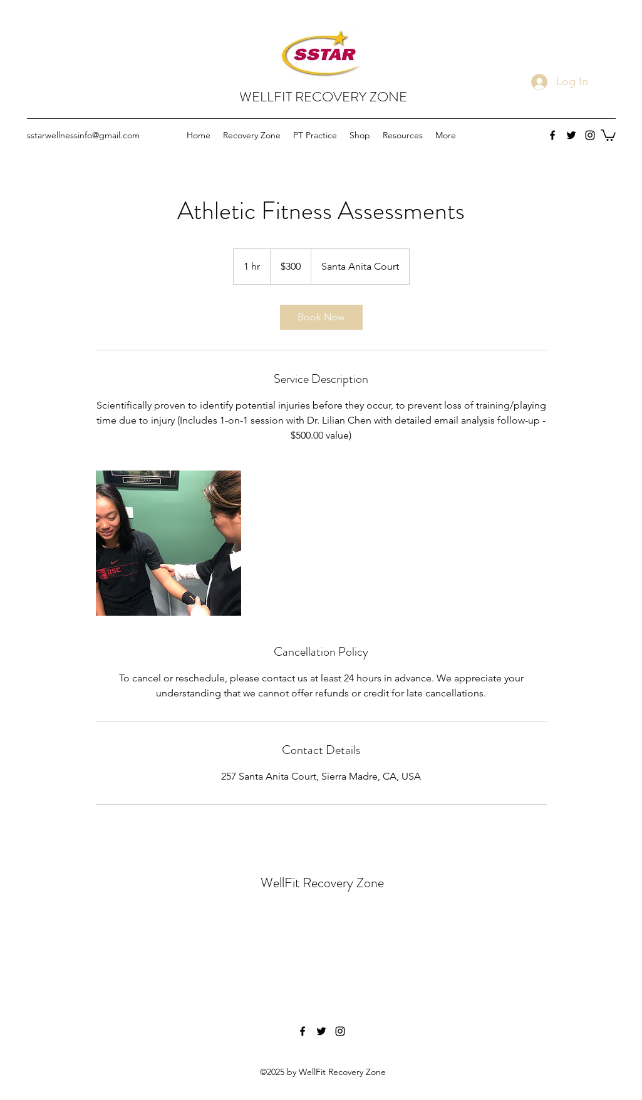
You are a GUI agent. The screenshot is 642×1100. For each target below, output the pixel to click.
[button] (608, 134)
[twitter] (571, 135)
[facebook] (552, 135)
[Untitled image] (168, 543)
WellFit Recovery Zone (322, 882)
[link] (321, 317)
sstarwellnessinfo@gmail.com (83, 135)
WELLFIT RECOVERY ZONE (323, 96)
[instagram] (590, 135)
